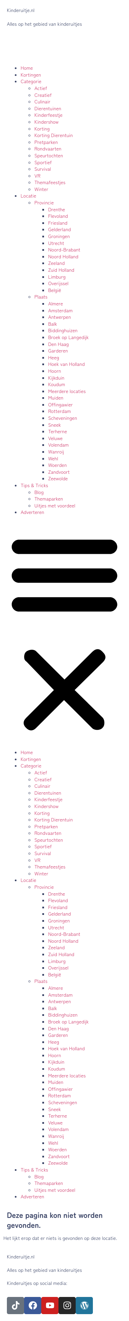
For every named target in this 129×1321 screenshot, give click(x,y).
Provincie (44, 202)
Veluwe (55, 438)
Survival (42, 168)
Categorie (31, 81)
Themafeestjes (49, 182)
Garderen (58, 350)
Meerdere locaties (67, 391)
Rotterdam (59, 410)
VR (37, 175)
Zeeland (56, 262)
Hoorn (54, 370)
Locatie (28, 195)
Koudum (56, 384)
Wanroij (56, 451)
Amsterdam (60, 310)
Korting (42, 128)
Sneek (54, 424)
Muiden (55, 397)
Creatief (43, 94)
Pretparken (46, 141)
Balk (52, 323)
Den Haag (58, 343)
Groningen (59, 236)
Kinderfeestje (48, 114)
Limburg (57, 276)
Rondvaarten (47, 148)
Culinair (42, 101)
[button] (64, 632)
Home (27, 67)
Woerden (57, 464)
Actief (40, 88)
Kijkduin (56, 377)
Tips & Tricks (34, 485)
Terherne (57, 431)
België (54, 290)
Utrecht (56, 242)
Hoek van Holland (66, 363)
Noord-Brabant (64, 249)
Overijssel (58, 283)
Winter (41, 189)
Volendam (58, 444)
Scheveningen (62, 417)
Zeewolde (58, 478)
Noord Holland (63, 256)
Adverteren (32, 511)
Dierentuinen (47, 108)
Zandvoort (59, 471)
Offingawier (60, 404)
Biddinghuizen (62, 330)
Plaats (40, 296)
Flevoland (58, 215)
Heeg (53, 357)
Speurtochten (48, 155)
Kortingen (31, 74)
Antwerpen (59, 316)
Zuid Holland (61, 269)
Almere (55, 303)
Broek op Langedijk (68, 337)
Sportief (43, 162)
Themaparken (48, 498)
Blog (39, 492)
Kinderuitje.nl (20, 10)
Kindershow (46, 121)
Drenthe (56, 209)
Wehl (53, 458)
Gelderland (59, 229)
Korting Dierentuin (53, 135)
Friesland (57, 222)
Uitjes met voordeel (54, 505)
